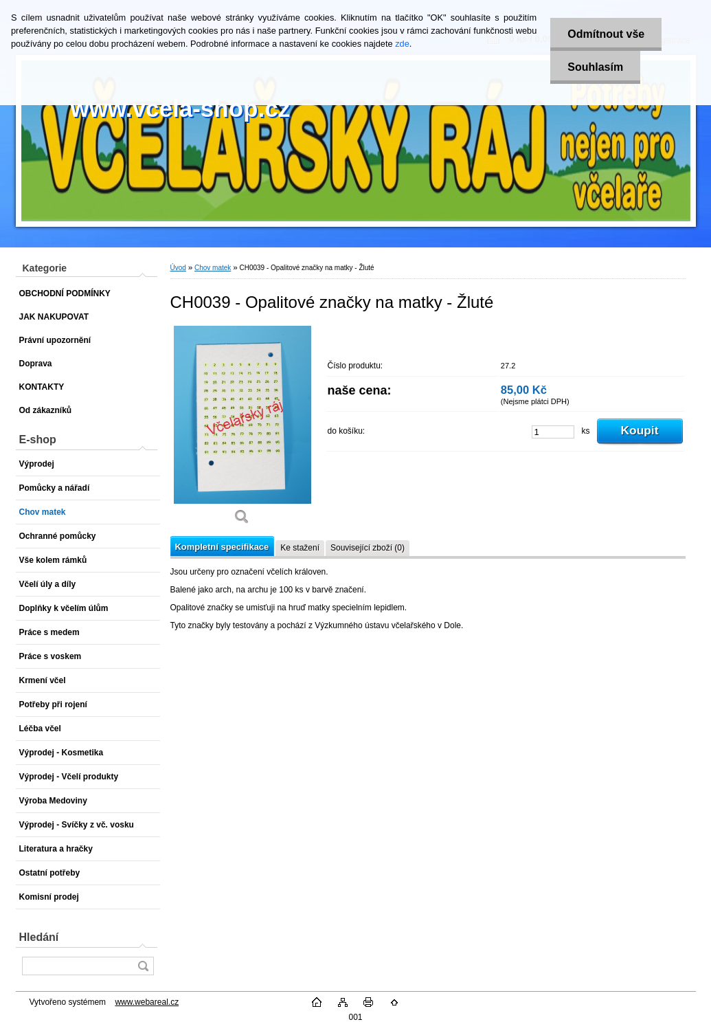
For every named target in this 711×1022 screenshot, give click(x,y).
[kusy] (553, 431)
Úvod (178, 267)
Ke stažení (299, 548)
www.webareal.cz (147, 1002)
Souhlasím (595, 67)
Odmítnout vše (605, 34)
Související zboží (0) (367, 548)
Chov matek (212, 267)
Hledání (39, 937)
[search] (143, 966)
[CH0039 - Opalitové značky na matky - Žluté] (242, 430)
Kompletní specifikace (222, 547)
